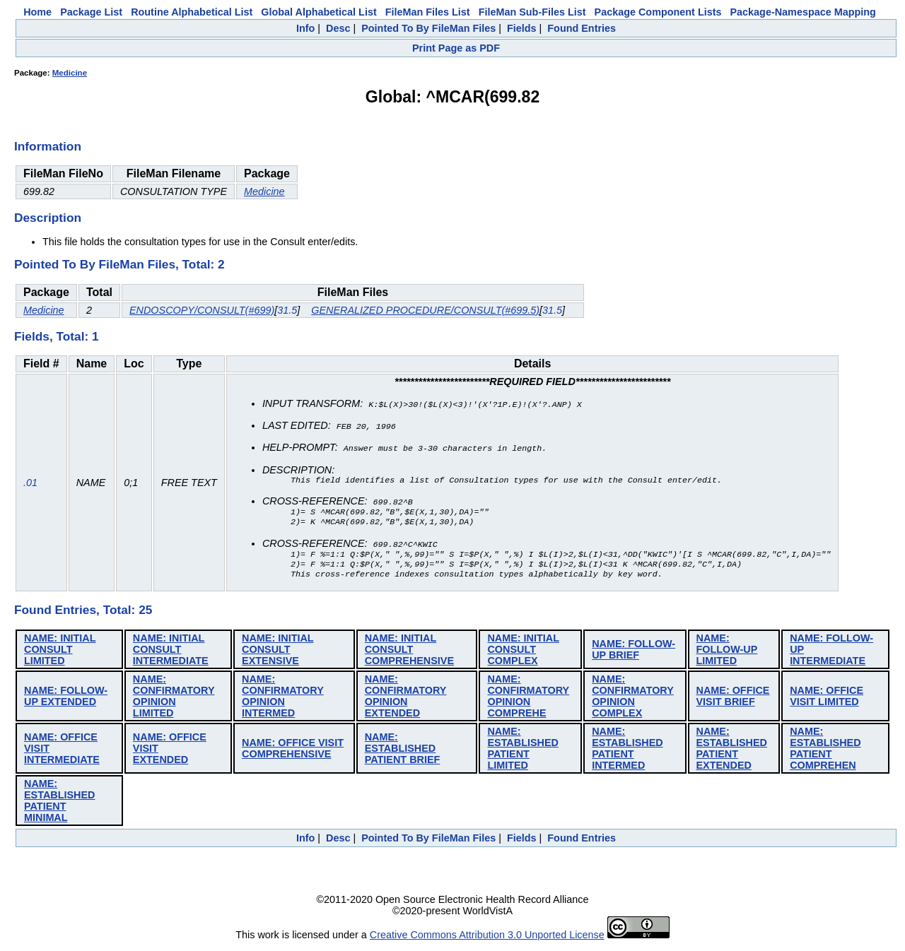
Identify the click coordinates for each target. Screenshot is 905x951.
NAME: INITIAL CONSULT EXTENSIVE (278, 654)
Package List (91, 12)
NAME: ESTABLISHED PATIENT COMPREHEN (825, 753)
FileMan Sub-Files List (532, 12)
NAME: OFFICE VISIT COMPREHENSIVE (293, 753)
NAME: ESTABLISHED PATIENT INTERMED (627, 753)
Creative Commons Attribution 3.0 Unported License (487, 939)
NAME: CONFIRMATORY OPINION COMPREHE (528, 700)
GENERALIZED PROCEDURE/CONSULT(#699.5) (425, 310)
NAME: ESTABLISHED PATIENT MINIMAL (59, 805)
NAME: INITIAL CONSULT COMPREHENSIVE (409, 654)
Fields (522, 28)
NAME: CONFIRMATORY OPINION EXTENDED (406, 700)
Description (47, 218)
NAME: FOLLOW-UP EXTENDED (65, 701)
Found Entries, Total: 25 (83, 615)
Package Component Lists (658, 12)
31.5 (287, 310)
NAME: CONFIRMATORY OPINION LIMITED (174, 700)
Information (47, 146)
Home (37, 12)
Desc (338, 28)
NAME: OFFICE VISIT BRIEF (733, 701)
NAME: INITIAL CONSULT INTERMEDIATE (171, 654)
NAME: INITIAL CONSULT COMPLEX (523, 654)
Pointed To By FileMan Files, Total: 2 (119, 264)
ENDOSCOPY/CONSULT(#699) (201, 310)
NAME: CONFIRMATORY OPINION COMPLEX (633, 700)
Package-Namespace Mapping (803, 12)
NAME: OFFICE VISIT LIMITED (826, 701)
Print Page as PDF (456, 48)
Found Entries (581, 28)
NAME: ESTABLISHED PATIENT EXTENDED (731, 753)
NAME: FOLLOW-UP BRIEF (633, 654)
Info (305, 28)
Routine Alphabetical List (191, 12)
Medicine (69, 73)
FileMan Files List (427, 12)
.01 (30, 485)
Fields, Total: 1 (56, 336)
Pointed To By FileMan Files (428, 28)
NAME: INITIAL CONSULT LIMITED (60, 654)
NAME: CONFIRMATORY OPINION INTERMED (283, 700)
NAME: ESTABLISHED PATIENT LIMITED (522, 753)
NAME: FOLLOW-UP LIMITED (727, 654)
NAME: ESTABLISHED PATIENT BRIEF (402, 753)
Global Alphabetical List (318, 12)
